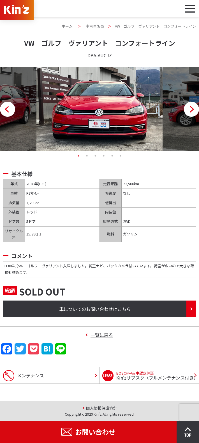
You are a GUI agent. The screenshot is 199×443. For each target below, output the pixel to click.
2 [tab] (87, 156)
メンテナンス (30, 375)
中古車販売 (95, 26)
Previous (7, 109)
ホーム (67, 26)
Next (191, 109)
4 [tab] (104, 156)
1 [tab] (78, 156)
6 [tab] (120, 156)
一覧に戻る (102, 335)
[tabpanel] (99, 109)
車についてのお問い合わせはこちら (95, 309)
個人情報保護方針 (101, 408)
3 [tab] (95, 156)
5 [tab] (112, 156)
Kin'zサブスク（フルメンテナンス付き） (157, 375)
